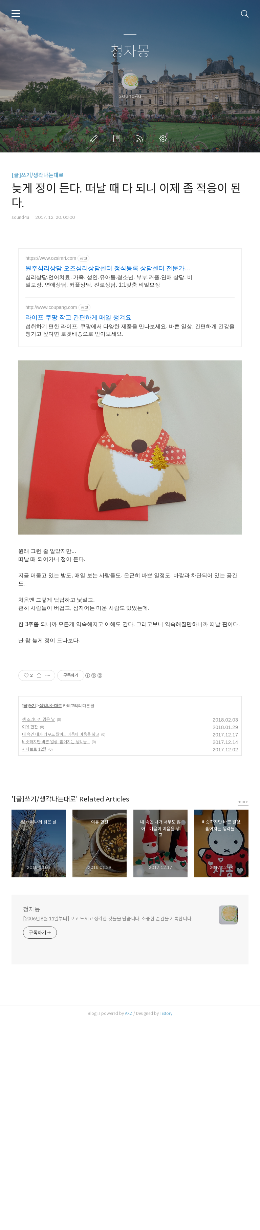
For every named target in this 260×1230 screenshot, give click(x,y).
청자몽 (130, 51)
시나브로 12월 (34, 957)
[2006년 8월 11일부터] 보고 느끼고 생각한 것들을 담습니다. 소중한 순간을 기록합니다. (108, 1127)
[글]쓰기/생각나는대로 (38, 175)
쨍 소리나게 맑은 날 (38, 927)
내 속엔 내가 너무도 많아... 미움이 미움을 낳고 (60, 942)
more (243, 1010)
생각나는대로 (50, 913)
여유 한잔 (30, 934)
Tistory (166, 1221)
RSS (141, 138)
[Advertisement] (130, 307)
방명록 (118, 138)
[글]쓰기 (29, 913)
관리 (164, 138)
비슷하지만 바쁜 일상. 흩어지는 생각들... (56, 949)
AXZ (128, 1221)
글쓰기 (95, 138)
